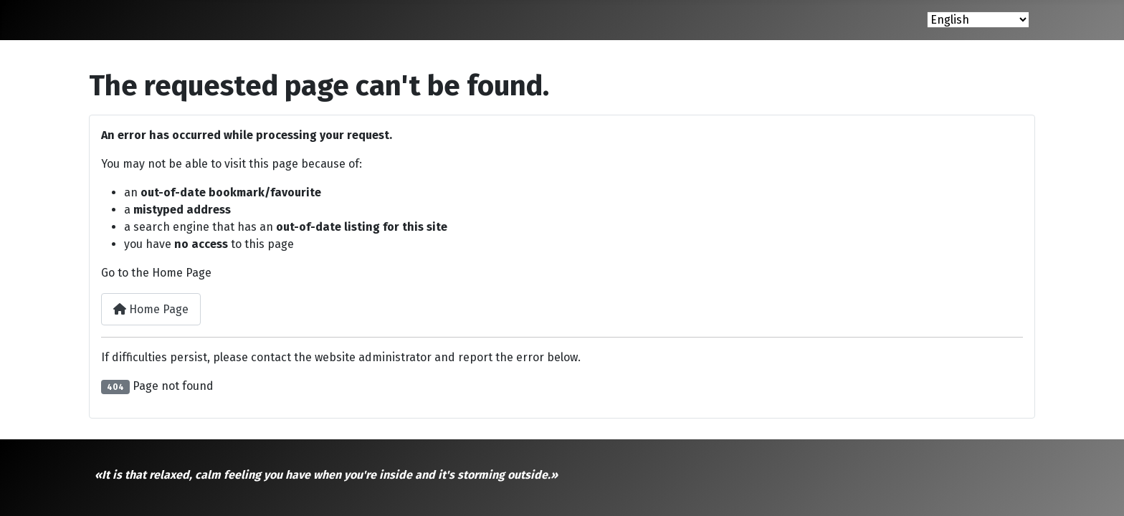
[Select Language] (978, 19)
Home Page (151, 309)
